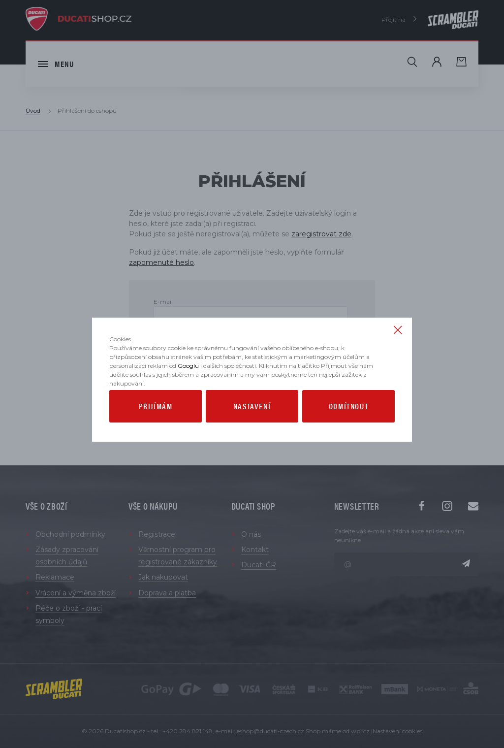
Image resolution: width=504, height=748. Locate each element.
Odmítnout (348, 425)
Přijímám (156, 425)
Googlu (188, 385)
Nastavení (252, 425)
